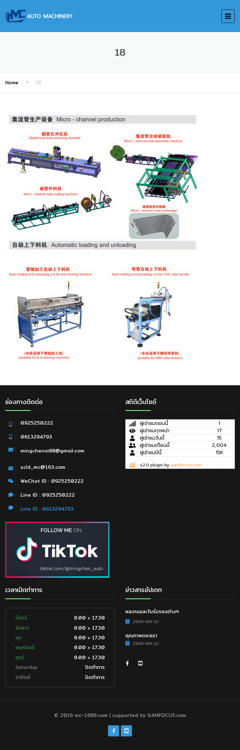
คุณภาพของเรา (141, 635)
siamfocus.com (186, 465)
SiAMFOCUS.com (166, 715)
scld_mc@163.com (42, 467)
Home (11, 82)
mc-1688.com (91, 715)
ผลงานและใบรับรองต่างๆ (152, 611)
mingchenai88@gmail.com (52, 451)
